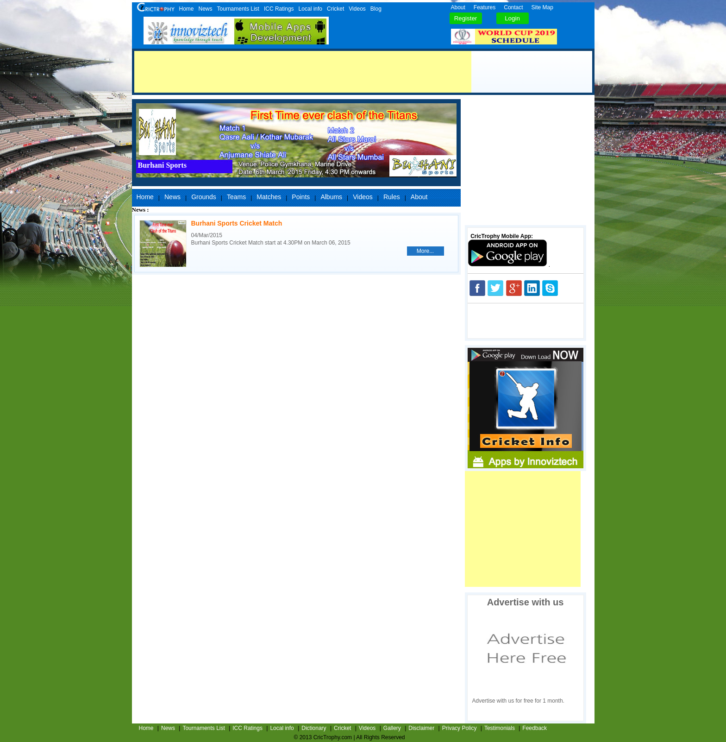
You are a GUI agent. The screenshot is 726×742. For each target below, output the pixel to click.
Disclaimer (421, 728)
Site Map (542, 7)
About (458, 7)
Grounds (203, 197)
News (206, 9)
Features (484, 7)
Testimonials (499, 728)
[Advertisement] (302, 72)
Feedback (534, 728)
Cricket (335, 9)
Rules (391, 197)
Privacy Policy (459, 728)
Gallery (392, 728)
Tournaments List (238, 9)
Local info (310, 9)
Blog (376, 9)
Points (301, 197)
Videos (357, 9)
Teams (236, 197)
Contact (513, 7)
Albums (331, 197)
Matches (269, 197)
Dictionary (313, 728)
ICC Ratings (279, 9)
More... (425, 251)
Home (186, 9)
